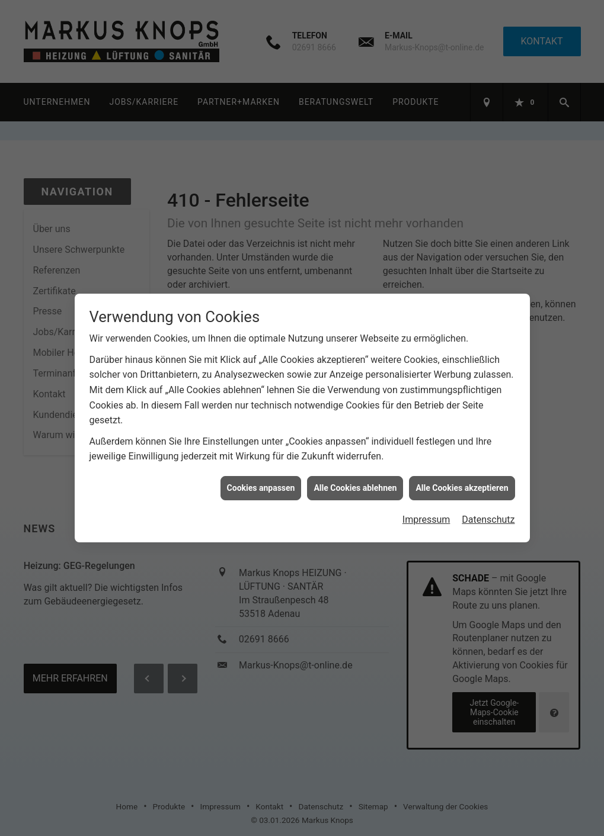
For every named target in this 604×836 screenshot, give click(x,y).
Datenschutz (488, 514)
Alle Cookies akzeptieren (462, 482)
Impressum (426, 514)
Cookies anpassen (261, 482)
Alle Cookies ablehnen (355, 482)
